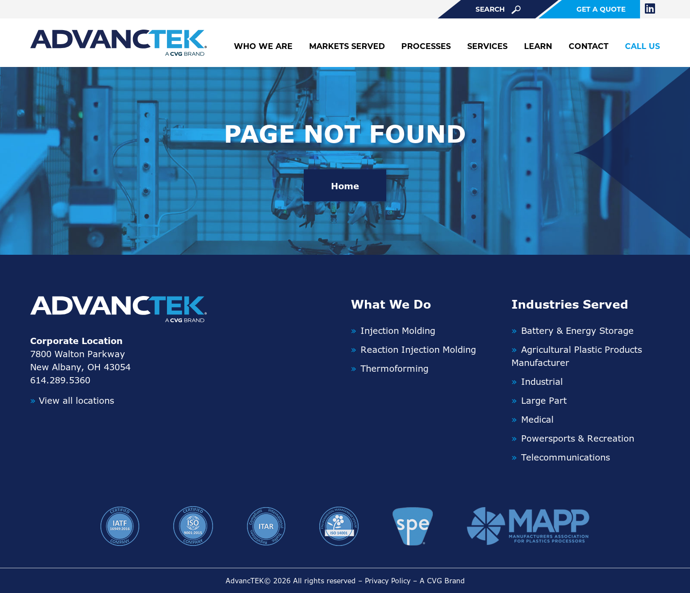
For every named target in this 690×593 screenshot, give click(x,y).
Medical (537, 419)
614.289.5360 (60, 380)
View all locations (72, 400)
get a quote (600, 9)
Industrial (542, 381)
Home (345, 186)
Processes (426, 46)
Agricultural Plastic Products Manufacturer (576, 356)
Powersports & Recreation (577, 438)
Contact (588, 46)
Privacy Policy (388, 580)
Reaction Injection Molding (418, 349)
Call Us (642, 46)
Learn (538, 46)
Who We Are (263, 46)
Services (487, 46)
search (498, 9)
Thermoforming (394, 368)
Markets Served (347, 46)
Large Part (544, 400)
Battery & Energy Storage (577, 330)
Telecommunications (565, 457)
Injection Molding (398, 330)
